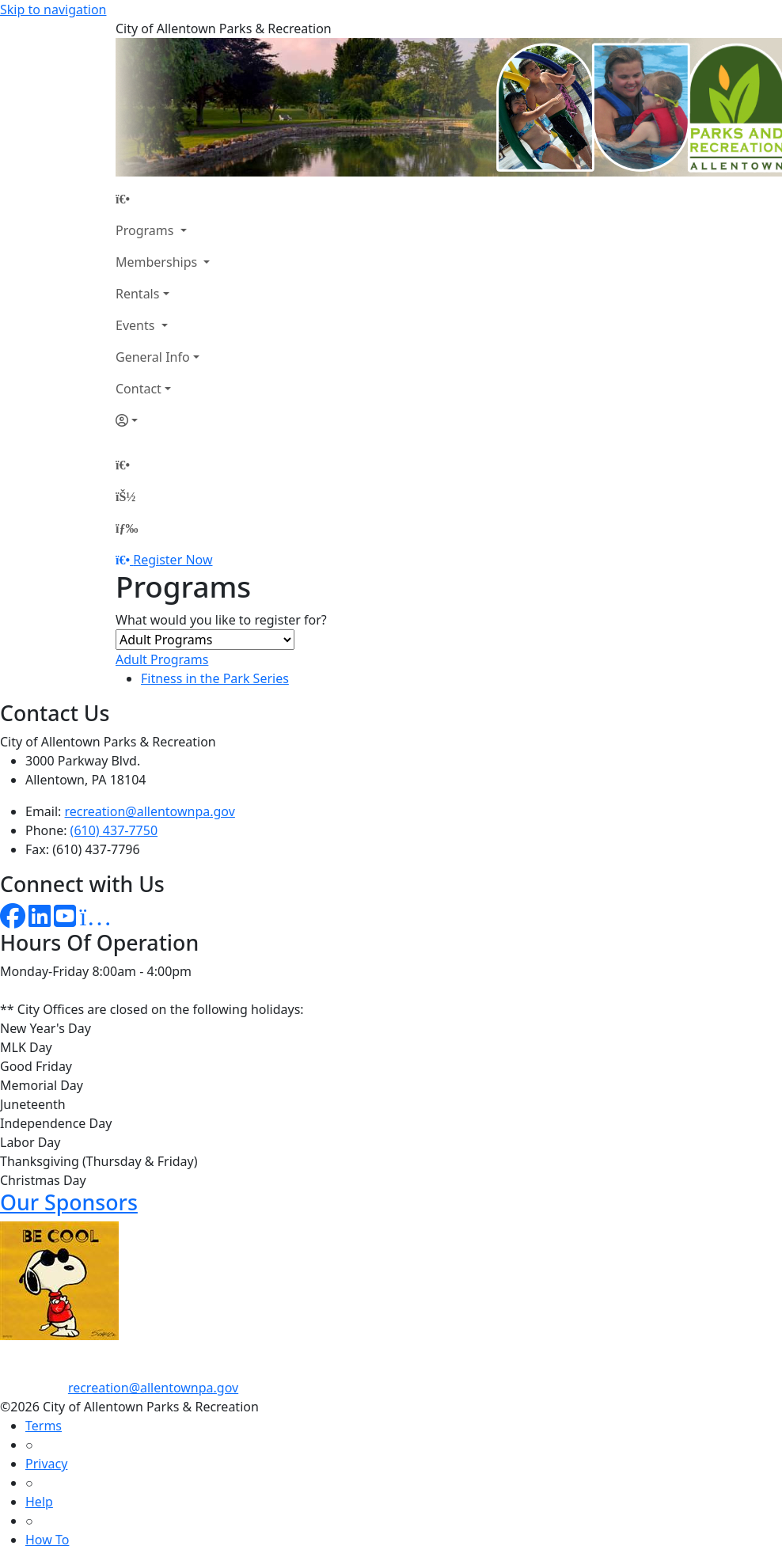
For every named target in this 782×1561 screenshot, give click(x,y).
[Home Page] (163, 199)
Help (39, 1501)
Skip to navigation (53, 9)
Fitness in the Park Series (215, 678)
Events (137, 325)
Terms (43, 1425)
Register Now (172, 559)
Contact (138, 388)
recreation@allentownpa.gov (150, 811)
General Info (153, 357)
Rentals (137, 293)
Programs (146, 230)
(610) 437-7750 (114, 830)
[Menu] (127, 528)
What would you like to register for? (221, 620)
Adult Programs (162, 659)
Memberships (158, 262)
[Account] (163, 420)
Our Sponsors (69, 1202)
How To (47, 1539)
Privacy (46, 1463)
